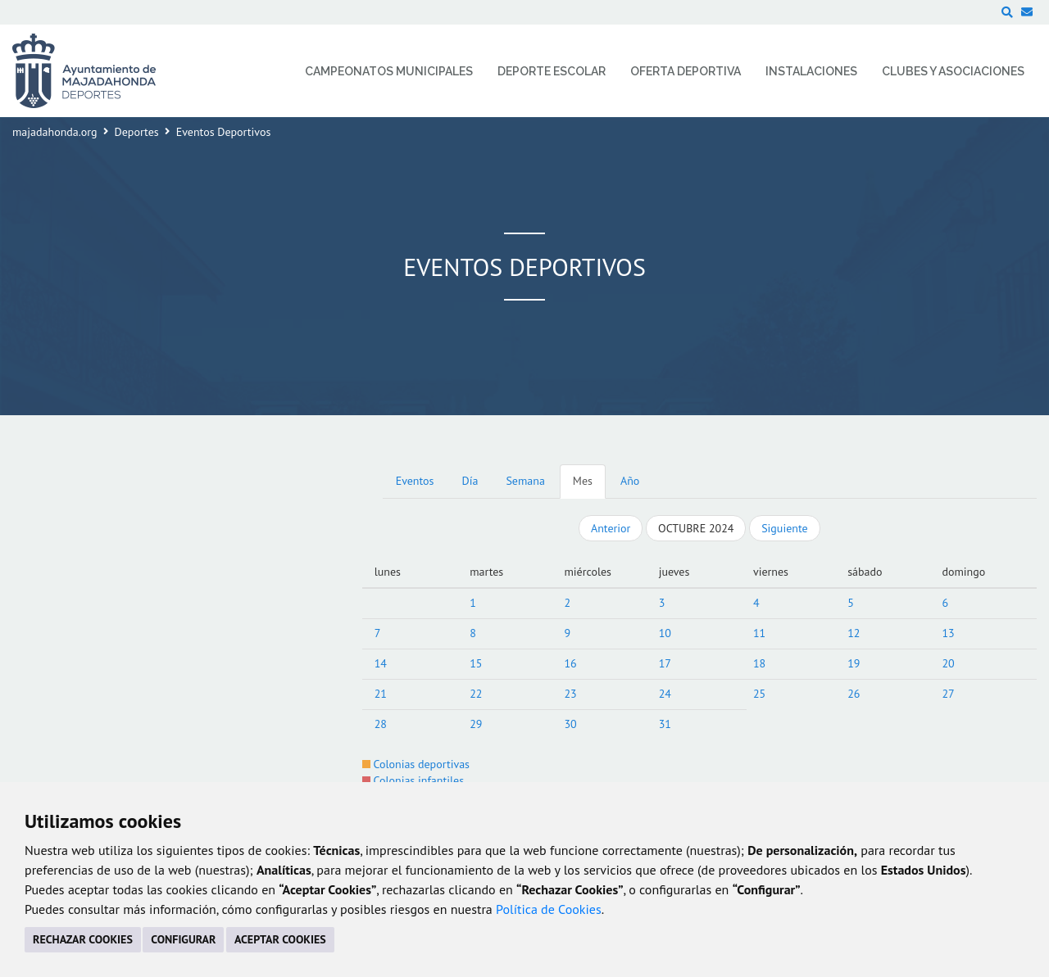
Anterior (610, 528)
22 (476, 693)
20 (948, 663)
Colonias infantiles (413, 780)
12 (853, 633)
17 (665, 663)
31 (665, 724)
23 (570, 693)
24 (665, 693)
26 (853, 693)
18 (759, 663)
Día (470, 480)
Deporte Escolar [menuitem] (551, 71)
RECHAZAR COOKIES (83, 939)
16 (570, 663)
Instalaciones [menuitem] (811, 71)
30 (570, 724)
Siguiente (784, 528)
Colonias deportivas (416, 764)
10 (665, 633)
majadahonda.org (55, 131)
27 (948, 693)
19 (853, 663)
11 (759, 633)
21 (381, 693)
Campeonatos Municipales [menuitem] (389, 71)
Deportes (137, 131)
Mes (583, 480)
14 (381, 663)
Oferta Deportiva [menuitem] (685, 71)
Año (629, 480)
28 (381, 724)
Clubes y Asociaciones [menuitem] (953, 71)
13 (948, 633)
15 (476, 663)
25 (759, 693)
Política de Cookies (549, 909)
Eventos (415, 480)
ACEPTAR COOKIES (280, 939)
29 (476, 724)
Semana (525, 480)
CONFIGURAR (183, 939)
